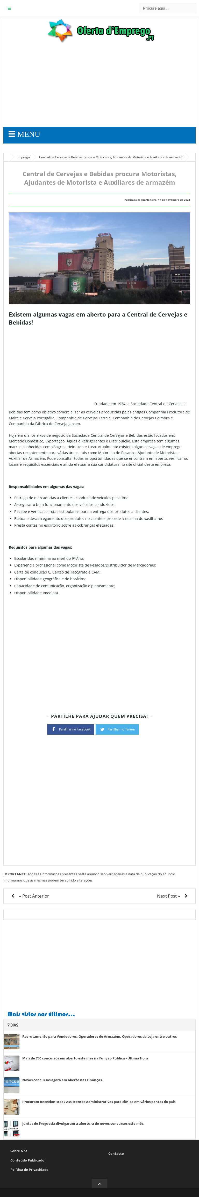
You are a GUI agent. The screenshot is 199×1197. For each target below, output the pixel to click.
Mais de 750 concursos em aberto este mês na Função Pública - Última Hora (85, 1058)
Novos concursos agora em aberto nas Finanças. (62, 1080)
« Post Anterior (34, 896)
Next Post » (168, 896)
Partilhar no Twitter (117, 729)
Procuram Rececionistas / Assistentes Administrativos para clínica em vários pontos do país (98, 1101)
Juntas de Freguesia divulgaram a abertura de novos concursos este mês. (83, 1123)
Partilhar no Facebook (70, 729)
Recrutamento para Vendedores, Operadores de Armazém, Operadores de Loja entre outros (99, 1036)
